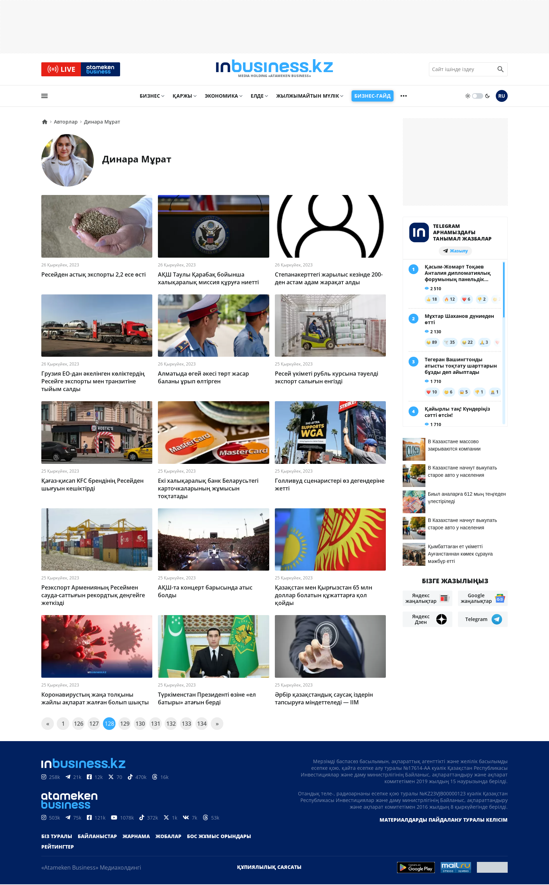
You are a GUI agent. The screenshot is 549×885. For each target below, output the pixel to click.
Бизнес (150, 96)
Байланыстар (97, 837)
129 (125, 724)
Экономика (221, 96)
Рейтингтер (57, 847)
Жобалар (168, 837)
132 (171, 724)
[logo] (274, 69)
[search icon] (501, 70)
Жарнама (136, 837)
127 (94, 724)
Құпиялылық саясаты (269, 867)
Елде (257, 96)
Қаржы (182, 96)
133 (186, 724)
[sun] (468, 97)
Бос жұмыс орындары (219, 837)
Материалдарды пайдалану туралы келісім (444, 820)
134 (202, 724)
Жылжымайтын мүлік (307, 96)
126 (78, 724)
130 (140, 724)
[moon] (487, 97)
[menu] (44, 97)
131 (155, 724)
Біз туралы (56, 837)
